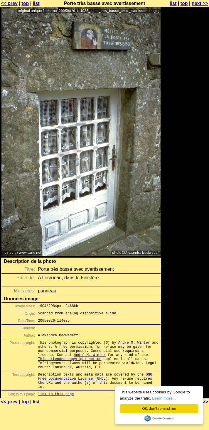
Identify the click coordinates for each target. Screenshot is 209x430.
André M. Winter (134, 346)
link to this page (56, 407)
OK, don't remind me (159, 408)
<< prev (9, 3)
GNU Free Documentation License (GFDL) (95, 387)
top (25, 3)
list (36, 3)
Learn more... (164, 398)
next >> (200, 3)
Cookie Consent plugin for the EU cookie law (159, 418)
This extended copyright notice (69, 366)
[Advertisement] (185, 75)
